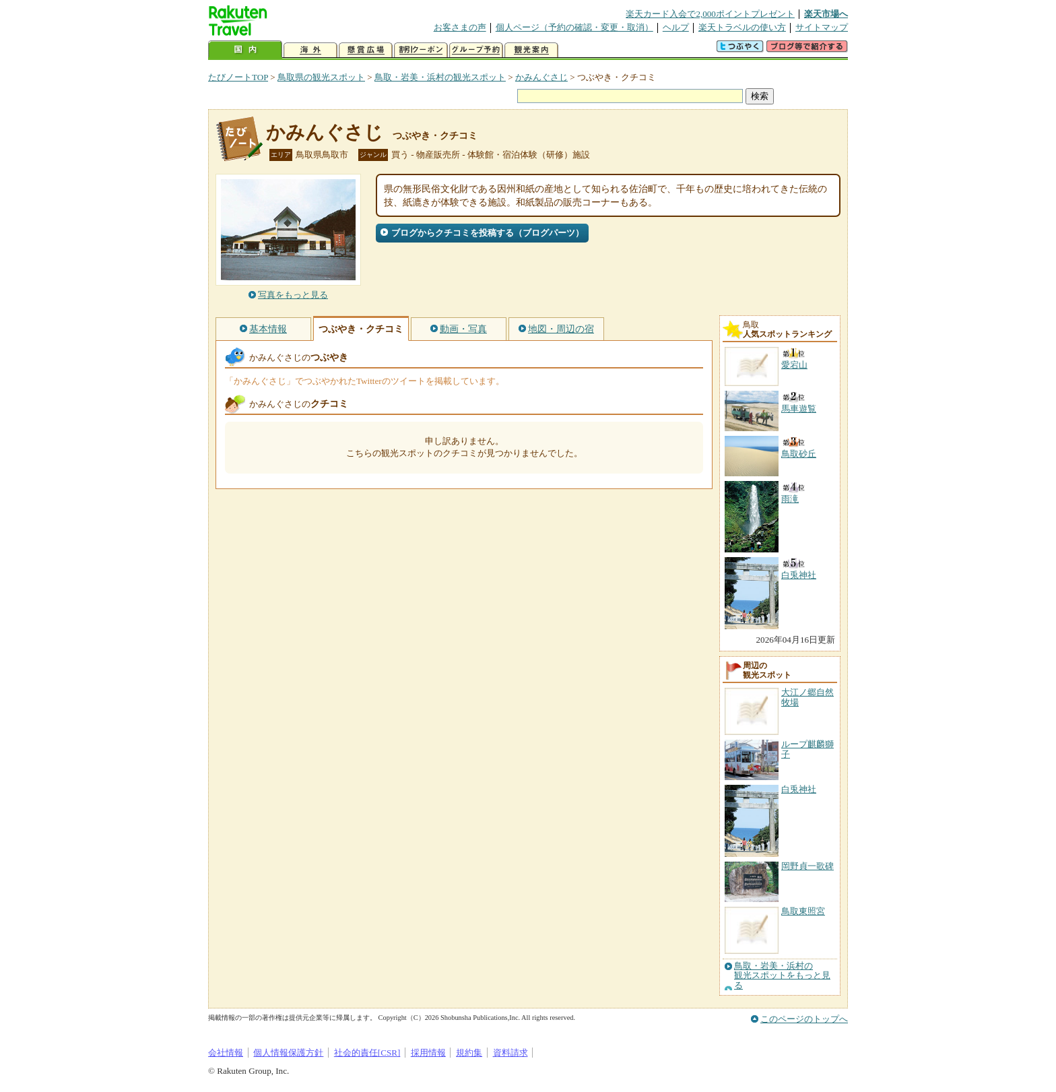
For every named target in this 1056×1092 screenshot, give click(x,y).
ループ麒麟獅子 (807, 749)
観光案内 (531, 50)
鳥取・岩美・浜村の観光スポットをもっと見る (782, 975)
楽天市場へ (826, 14)
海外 (310, 50)
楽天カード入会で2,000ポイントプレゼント (710, 14)
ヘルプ (676, 27)
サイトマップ (821, 27)
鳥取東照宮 (803, 911)
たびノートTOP (238, 77)
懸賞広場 (366, 50)
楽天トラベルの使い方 (742, 27)
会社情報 (225, 1053)
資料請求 (510, 1053)
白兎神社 (798, 789)
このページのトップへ (804, 1019)
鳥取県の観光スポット (321, 77)
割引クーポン (421, 50)
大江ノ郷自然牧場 (807, 697)
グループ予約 (476, 50)
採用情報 (428, 1053)
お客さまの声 (460, 27)
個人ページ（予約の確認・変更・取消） (574, 27)
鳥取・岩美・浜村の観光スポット (440, 77)
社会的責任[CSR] (367, 1053)
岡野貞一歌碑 (807, 866)
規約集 (469, 1053)
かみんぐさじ (541, 77)
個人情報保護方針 (288, 1053)
